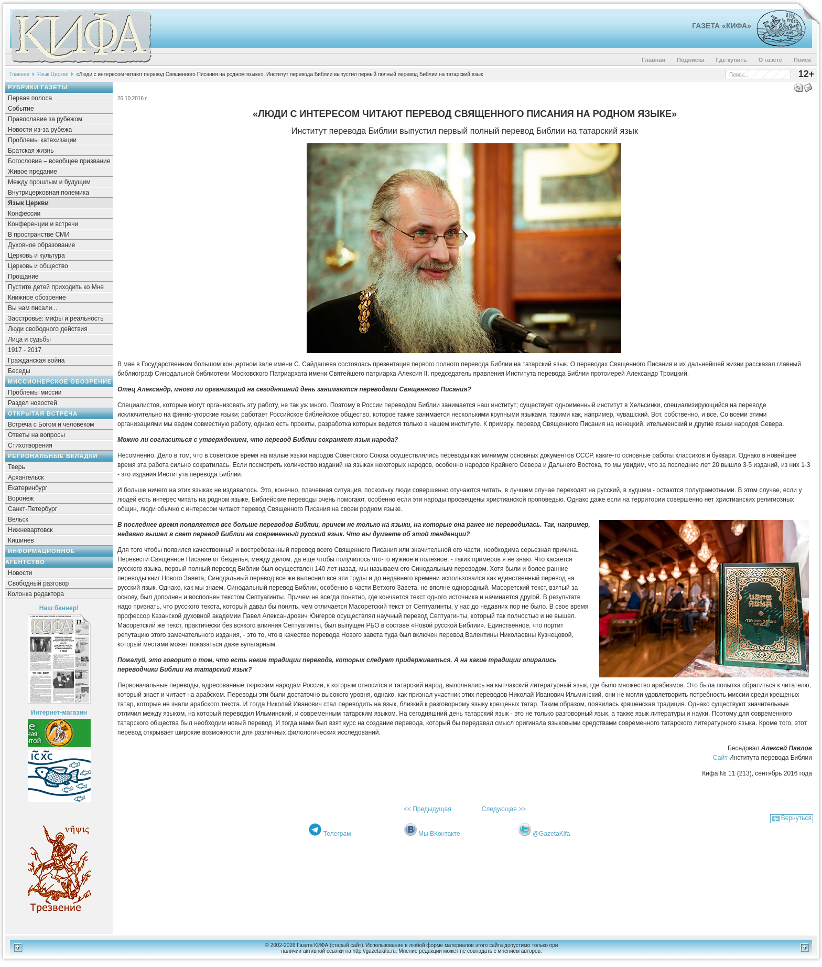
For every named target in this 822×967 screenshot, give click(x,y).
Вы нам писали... (32, 308)
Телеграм (337, 833)
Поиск (802, 60)
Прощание (23, 276)
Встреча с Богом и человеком (51, 424)
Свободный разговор (38, 583)
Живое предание (32, 171)
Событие (21, 108)
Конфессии (24, 213)
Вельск (18, 519)
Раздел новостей (32, 403)
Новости (20, 573)
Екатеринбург (28, 488)
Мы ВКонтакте (439, 833)
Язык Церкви (53, 74)
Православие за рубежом (45, 119)
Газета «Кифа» (721, 26)
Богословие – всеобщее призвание (59, 161)
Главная (653, 60)
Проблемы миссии (35, 392)
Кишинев (21, 540)
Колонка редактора (36, 594)
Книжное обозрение (37, 297)
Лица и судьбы (29, 339)
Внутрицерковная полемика (48, 192)
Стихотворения (30, 445)
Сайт (720, 757)
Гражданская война (36, 360)
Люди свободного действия (48, 329)
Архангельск (26, 477)
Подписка (691, 60)
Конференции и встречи (43, 224)
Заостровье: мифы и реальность (56, 318)
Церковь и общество (38, 266)
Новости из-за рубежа (40, 129)
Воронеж (21, 498)
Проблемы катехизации (42, 140)
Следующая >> (504, 809)
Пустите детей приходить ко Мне (56, 287)
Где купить (731, 60)
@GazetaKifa (551, 833)
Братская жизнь (30, 150)
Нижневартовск (30, 530)
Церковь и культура (36, 255)
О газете (770, 60)
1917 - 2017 (24, 350)
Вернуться (796, 818)
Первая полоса (30, 98)
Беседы (19, 371)
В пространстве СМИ (39, 234)
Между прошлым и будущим (49, 182)
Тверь (16, 467)
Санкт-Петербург (32, 509)
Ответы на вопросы (36, 435)
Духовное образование (41, 245)
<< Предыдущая (427, 809)
